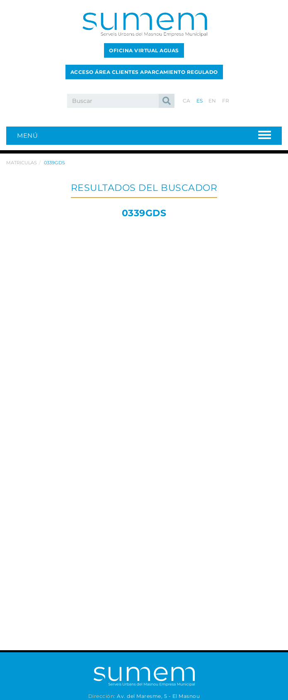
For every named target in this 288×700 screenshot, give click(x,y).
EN (212, 101)
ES (199, 101)
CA (187, 101)
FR (226, 101)
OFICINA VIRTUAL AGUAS (144, 50)
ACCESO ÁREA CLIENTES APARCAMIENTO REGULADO (144, 72)
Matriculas (21, 163)
